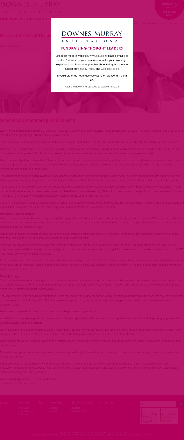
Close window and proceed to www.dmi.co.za (92, 86)
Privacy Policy (86, 68)
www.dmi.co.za (98, 55)
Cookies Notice (110, 68)
